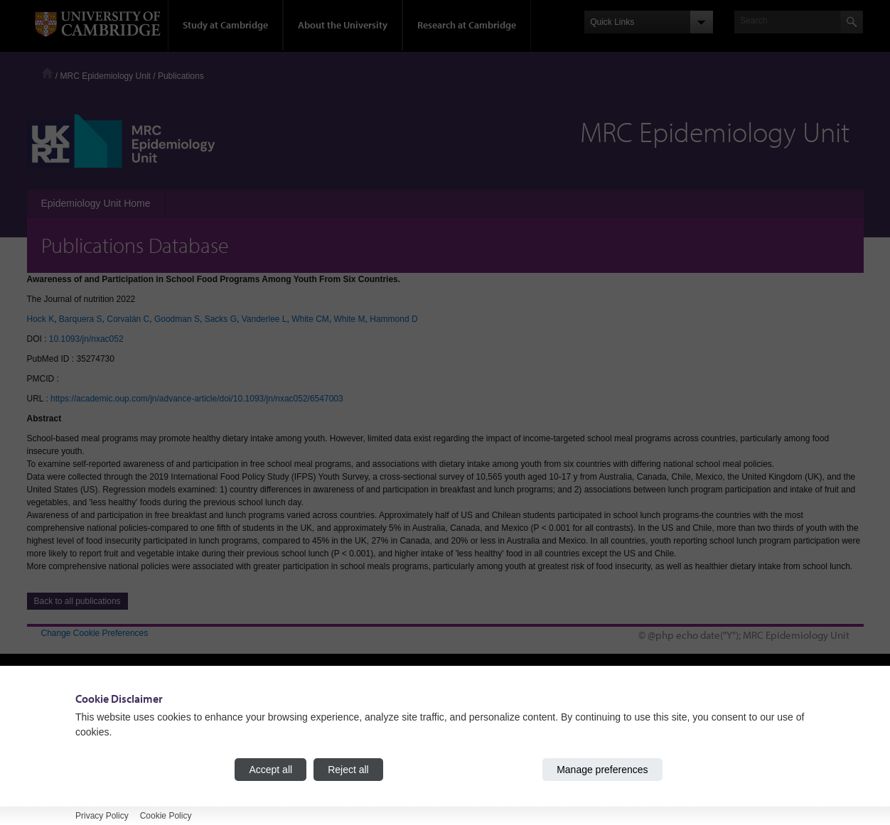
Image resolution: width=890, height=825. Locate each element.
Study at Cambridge (225, 24)
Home (47, 73)
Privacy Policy (102, 816)
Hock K (41, 319)
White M (349, 319)
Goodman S (177, 319)
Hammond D (393, 319)
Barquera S (80, 319)
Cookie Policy (166, 816)
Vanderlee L (264, 319)
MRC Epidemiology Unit (105, 76)
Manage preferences (602, 769)
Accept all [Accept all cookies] (270, 769)
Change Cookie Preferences (95, 633)
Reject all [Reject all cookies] (348, 769)
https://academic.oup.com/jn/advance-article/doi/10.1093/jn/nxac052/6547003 (196, 399)
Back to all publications (77, 601)
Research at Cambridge (466, 24)
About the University (342, 24)
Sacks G (221, 319)
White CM (310, 319)
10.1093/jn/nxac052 (86, 339)
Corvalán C (128, 319)
